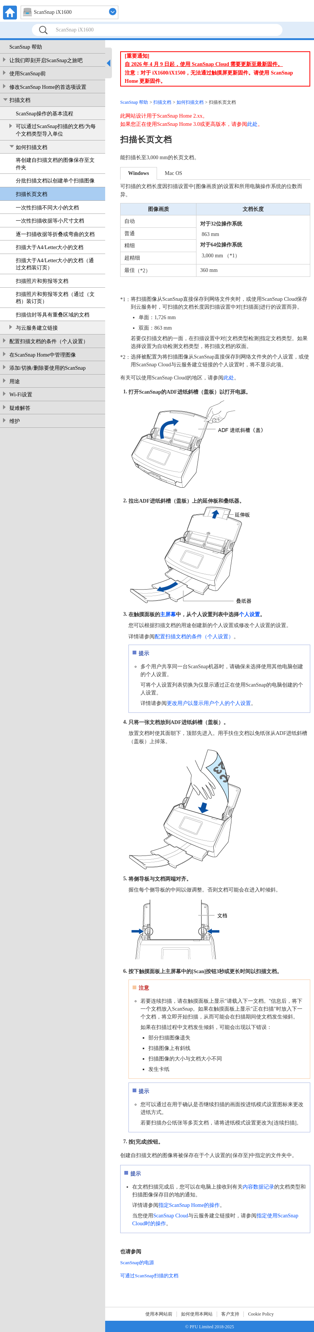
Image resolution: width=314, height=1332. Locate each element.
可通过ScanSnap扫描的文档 (149, 1275)
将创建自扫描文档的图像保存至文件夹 (55, 163)
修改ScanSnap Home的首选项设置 (47, 87)
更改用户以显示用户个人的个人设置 (209, 703)
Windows (138, 173)
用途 (14, 381)
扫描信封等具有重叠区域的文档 (52, 315)
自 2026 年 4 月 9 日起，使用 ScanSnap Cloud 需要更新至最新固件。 (204, 64)
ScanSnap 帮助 (25, 47)
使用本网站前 (158, 1314)
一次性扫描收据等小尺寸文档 (50, 221)
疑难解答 (19, 408)
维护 (14, 421)
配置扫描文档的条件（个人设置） (48, 341)
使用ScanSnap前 (27, 73)
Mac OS (173, 173)
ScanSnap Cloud (170, 1216)
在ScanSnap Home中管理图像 (42, 355)
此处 (252, 124)
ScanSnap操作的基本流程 (44, 113)
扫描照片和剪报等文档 (42, 281)
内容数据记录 (258, 1187)
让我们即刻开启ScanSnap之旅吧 (46, 60)
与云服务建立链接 (37, 328)
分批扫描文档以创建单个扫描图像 (55, 181)
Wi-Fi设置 (20, 394)
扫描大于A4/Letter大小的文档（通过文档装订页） (55, 264)
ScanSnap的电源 (137, 1262)
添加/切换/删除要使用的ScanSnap (47, 368)
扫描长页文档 (31, 194)
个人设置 (249, 614)
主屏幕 (168, 614)
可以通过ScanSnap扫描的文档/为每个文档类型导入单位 (56, 130)
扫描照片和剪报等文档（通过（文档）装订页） (55, 298)
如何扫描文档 (31, 147)
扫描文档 (19, 100)
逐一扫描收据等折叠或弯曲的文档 (55, 234)
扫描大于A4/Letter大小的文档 (49, 247)
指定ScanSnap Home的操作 (189, 1205)
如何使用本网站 (197, 1314)
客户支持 (230, 1314)
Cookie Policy (260, 1314)
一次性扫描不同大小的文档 (47, 208)
